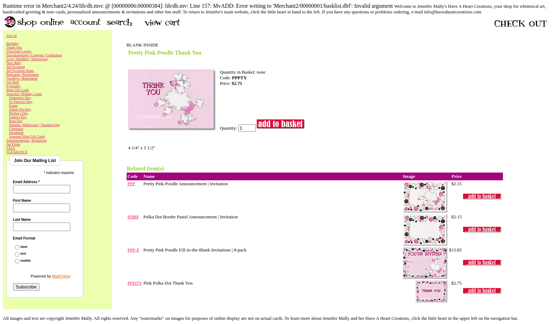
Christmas (16, 129)
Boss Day (16, 121)
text (23, 253)
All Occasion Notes (20, 71)
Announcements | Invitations (26, 140)
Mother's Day (18, 113)
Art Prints (13, 144)
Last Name (22, 220)
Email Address (26, 182)
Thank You (14, 47)
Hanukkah (16, 133)
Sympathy (13, 86)
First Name (22, 200)
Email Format (24, 238)
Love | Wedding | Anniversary (27, 59)
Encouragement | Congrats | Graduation (34, 55)
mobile (25, 260)
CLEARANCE (17, 152)
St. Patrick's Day (21, 102)
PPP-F (133, 250)
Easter (13, 105)
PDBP (133, 216)
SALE (10, 148)
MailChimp (61, 276)
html (23, 247)
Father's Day (18, 117)
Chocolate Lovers (18, 51)
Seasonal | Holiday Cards (24, 94)
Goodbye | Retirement (21, 78)
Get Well (12, 82)
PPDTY (134, 283)
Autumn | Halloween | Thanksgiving (34, 125)
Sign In (11, 36)
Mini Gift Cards (17, 90)
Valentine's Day (20, 98)
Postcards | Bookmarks (22, 74)
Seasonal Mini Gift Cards (27, 136)
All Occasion (15, 67)
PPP (131, 183)
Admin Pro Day (20, 109)
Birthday (12, 43)
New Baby (14, 63)
